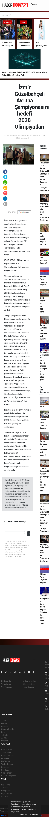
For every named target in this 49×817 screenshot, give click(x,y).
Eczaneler (5, 758)
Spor (3, 732)
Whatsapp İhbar (29, 684)
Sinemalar (5, 767)
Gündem (4, 726)
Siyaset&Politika (7, 729)
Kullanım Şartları (29, 681)
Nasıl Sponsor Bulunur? (43, 260)
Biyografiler (6, 791)
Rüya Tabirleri (6, 793)
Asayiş (4, 738)
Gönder (29, 534)
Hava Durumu (6, 750)
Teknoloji (4, 735)
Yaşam (34, 4)
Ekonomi (4, 723)
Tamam (34, 814)
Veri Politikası (6, 687)
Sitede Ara (5, 785)
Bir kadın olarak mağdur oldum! (43, 239)
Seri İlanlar (5, 770)
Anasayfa (6, 15)
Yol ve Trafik (6, 753)
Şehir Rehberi (6, 773)
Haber (42, 406)
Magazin (4, 741)
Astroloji (4, 796)
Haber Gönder (28, 687)
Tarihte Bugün (7, 764)
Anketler (4, 788)
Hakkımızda (6, 681)
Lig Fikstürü (5, 761)
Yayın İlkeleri (6, 684)
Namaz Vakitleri (7, 756)
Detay (24, 814)
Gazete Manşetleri (8, 776)
